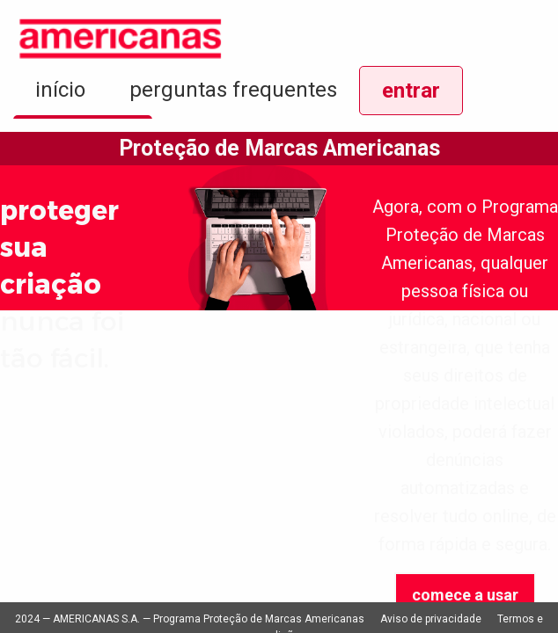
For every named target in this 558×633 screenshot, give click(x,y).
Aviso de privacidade (430, 619)
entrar (411, 90)
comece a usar (465, 595)
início (60, 89)
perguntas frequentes (233, 89)
